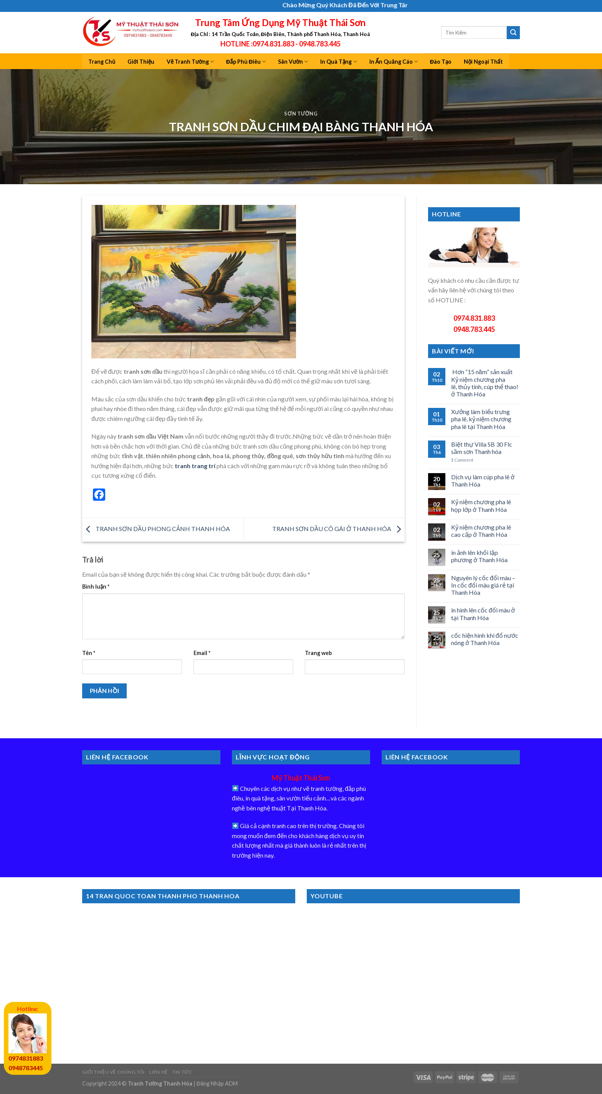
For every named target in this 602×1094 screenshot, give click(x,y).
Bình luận (95, 586)
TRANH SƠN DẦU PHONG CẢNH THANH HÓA (156, 528)
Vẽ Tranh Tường (190, 61)
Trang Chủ (101, 61)
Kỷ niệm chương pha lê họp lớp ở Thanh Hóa (481, 505)
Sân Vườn (293, 61)
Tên (88, 653)
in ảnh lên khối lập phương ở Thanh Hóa (479, 556)
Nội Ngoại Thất (483, 61)
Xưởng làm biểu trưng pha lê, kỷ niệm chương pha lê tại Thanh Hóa (481, 419)
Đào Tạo (441, 61)
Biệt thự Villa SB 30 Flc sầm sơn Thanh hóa (481, 448)
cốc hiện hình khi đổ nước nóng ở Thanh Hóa (484, 639)
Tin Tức (182, 1072)
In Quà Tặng (338, 61)
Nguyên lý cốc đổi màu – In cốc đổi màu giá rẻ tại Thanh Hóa (483, 585)
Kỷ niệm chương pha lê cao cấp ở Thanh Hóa (481, 530)
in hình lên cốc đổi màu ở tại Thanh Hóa (483, 613)
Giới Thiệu (140, 61)
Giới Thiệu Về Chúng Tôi (113, 1072)
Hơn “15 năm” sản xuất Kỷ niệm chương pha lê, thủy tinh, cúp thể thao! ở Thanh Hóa (484, 383)
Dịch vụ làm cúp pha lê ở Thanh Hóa (482, 480)
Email (202, 653)
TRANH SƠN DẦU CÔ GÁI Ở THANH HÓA (338, 528)
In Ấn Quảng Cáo (393, 61)
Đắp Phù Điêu (246, 61)
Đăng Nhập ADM (217, 1083)
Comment (462, 459)
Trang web (318, 653)
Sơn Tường (301, 114)
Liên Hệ (158, 1072)
